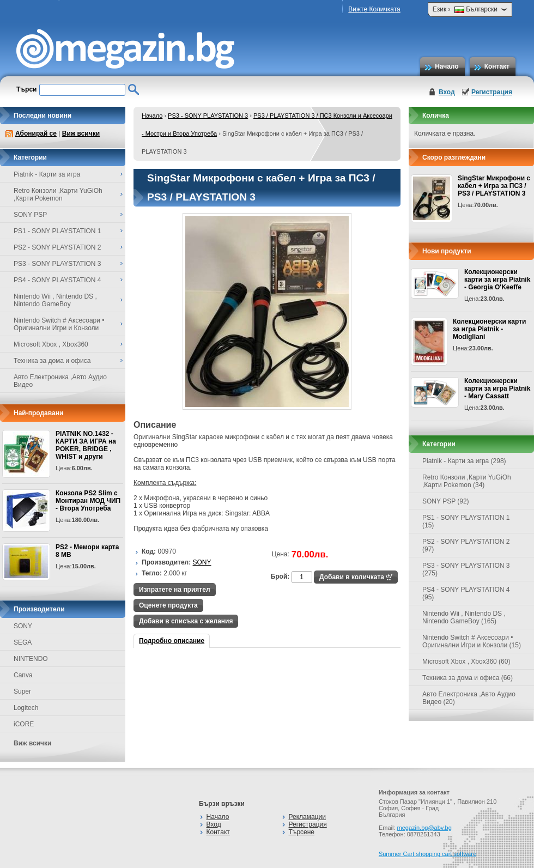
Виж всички (81, 133)
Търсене (301, 832)
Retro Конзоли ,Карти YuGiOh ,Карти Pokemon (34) (466, 481)
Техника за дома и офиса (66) (467, 678)
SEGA (23, 642)
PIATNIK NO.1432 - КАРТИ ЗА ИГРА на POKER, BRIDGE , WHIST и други (86, 445)
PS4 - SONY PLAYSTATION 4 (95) (466, 593)
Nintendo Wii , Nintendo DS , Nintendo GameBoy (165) (464, 617)
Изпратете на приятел (174, 589)
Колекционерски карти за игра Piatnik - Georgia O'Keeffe (497, 279)
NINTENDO (31, 659)
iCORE (24, 724)
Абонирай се (36, 133)
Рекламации (307, 817)
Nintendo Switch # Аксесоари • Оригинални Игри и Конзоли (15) (471, 641)
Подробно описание (171, 641)
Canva (23, 675)
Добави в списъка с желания (186, 621)
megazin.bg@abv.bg (424, 827)
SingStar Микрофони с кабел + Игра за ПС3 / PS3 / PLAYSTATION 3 (494, 185)
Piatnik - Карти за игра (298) (464, 461)
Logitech (26, 708)
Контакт (496, 66)
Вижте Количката (374, 9)
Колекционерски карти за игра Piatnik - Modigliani (489, 329)
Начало (446, 66)
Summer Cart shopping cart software (427, 854)
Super (22, 691)
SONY (23, 626)
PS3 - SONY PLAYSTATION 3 (208, 115)
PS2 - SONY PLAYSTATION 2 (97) (466, 545)
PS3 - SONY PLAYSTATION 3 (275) (466, 569)
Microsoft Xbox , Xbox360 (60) (466, 661)
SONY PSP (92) (445, 501)
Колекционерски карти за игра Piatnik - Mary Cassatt (497, 388)
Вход (447, 92)
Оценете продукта (168, 605)
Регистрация (491, 92)
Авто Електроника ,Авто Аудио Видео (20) (468, 698)
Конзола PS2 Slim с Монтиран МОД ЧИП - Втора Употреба (88, 500)
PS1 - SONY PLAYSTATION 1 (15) (466, 521)
